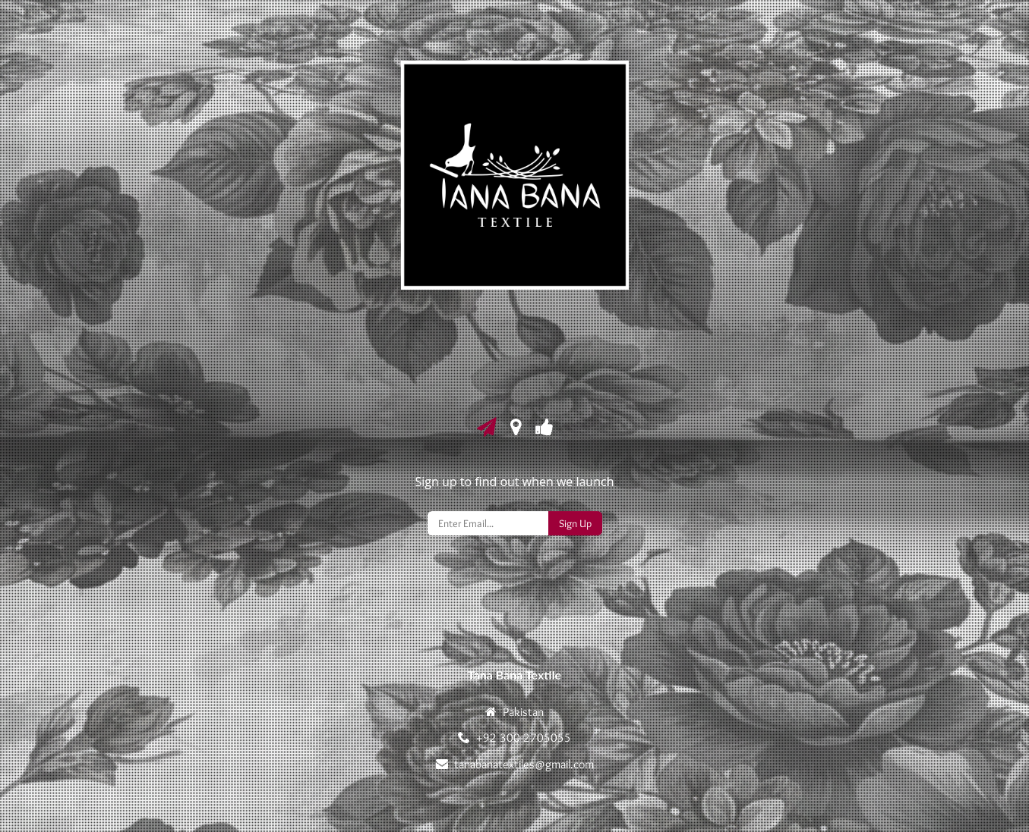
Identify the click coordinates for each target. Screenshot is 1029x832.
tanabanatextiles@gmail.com (524, 764)
